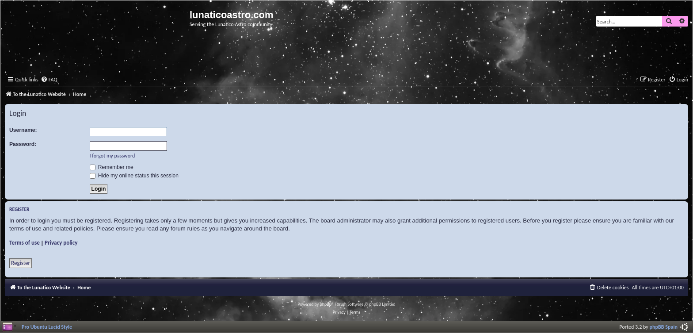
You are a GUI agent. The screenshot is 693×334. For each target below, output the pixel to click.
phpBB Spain (664, 326)
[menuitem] (49, 80)
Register (20, 263)
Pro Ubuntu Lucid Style (47, 326)
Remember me (111, 167)
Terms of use (24, 242)
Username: (23, 130)
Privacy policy (61, 242)
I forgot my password (112, 155)
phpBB (326, 304)
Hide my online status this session (134, 176)
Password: (22, 144)
